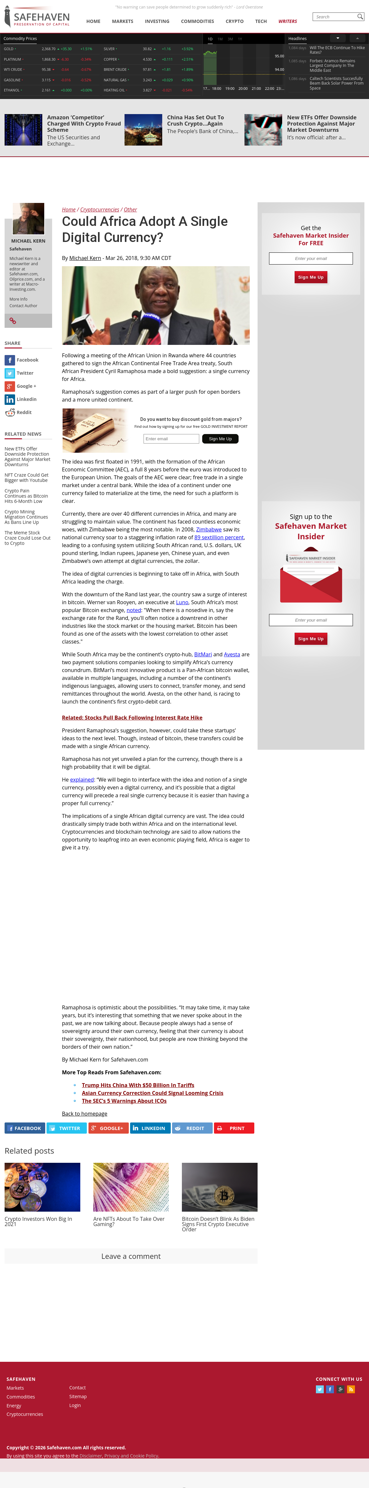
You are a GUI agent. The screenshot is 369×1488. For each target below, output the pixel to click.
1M (220, 38)
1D (210, 38)
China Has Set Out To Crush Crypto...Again (195, 120)
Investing (157, 21)
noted (134, 610)
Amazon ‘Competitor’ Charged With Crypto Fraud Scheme (84, 123)
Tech (261, 21)
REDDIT (189, 1128)
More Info (19, 299)
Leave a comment (131, 1256)
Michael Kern (85, 258)
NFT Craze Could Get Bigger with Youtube (27, 477)
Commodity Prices (20, 38)
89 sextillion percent (218, 537)
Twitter (19, 373)
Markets (122, 21)
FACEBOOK (24, 1128)
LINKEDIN (149, 1128)
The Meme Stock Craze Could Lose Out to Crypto (27, 537)
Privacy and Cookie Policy (131, 1456)
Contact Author (23, 305)
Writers (288, 21)
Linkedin (21, 399)
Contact (77, 1387)
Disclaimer (91, 1456)
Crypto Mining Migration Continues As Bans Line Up (26, 516)
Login (75, 1405)
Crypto (235, 21)
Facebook (22, 360)
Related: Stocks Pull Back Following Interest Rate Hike (132, 717)
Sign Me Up (311, 277)
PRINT (230, 1128)
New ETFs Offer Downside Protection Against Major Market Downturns (322, 123)
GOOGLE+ (107, 1128)
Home (94, 21)
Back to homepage (84, 1113)
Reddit (18, 412)
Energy (14, 1405)
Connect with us (339, 1379)
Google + (20, 386)
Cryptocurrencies (25, 1414)
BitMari (203, 654)
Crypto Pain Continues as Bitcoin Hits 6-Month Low (26, 495)
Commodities (197, 21)
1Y (240, 38)
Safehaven (21, 1379)
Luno (182, 602)
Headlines (297, 38)
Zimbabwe (209, 529)
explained (82, 779)
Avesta (232, 654)
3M (230, 38)
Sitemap (78, 1396)
